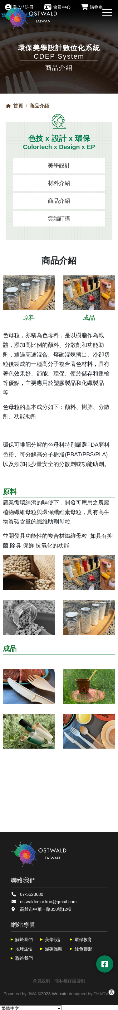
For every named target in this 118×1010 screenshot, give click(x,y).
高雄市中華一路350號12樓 (45, 909)
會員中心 (57, 7)
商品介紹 (59, 201)
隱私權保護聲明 (70, 980)
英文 (17, 14)
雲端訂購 (59, 219)
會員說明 (41, 980)
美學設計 (59, 166)
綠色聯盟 (83, 948)
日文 (30, 14)
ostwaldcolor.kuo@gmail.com (48, 901)
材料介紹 (59, 183)
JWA (32, 993)
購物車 (92, 7)
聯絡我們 (24, 958)
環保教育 (83, 939)
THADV (101, 993)
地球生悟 (24, 948)
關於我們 (24, 939)
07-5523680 (31, 894)
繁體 (5, 14)
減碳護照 (53, 948)
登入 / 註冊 (19, 7)
